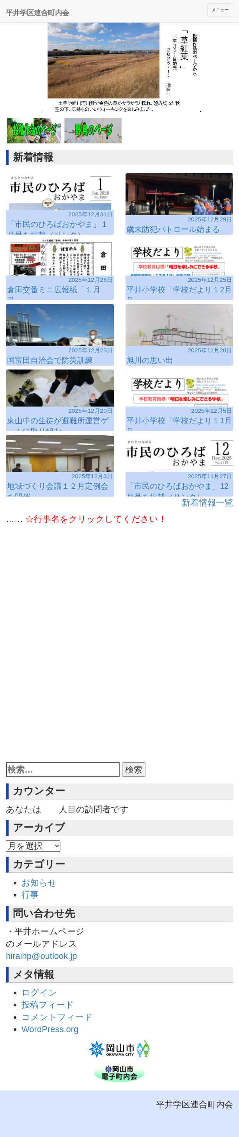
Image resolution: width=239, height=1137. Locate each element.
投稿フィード (47, 1005)
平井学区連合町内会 (37, 13)
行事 (30, 895)
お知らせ (39, 883)
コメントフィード (57, 1017)
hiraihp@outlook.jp (41, 956)
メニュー (220, 9)
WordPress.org (49, 1029)
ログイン (39, 992)
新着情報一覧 (207, 502)
